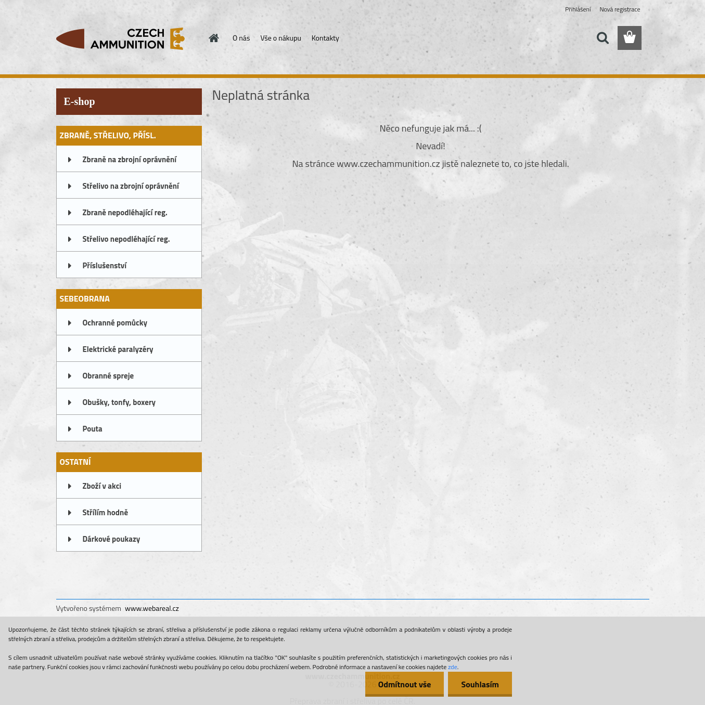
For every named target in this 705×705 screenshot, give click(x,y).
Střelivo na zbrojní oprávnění (131, 186)
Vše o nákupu (280, 37)
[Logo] (127, 38)
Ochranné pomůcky (115, 323)
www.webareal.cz (152, 608)
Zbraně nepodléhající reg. (125, 212)
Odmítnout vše (404, 684)
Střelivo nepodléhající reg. (126, 239)
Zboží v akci (102, 486)
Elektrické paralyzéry (118, 349)
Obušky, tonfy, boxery (119, 402)
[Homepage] (213, 38)
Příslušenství (105, 265)
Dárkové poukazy (111, 539)
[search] (602, 38)
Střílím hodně (106, 512)
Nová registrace (619, 9)
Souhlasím (480, 684)
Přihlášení (578, 9)
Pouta (92, 429)
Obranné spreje (108, 376)
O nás (241, 37)
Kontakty (325, 37)
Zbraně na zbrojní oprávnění (130, 159)
